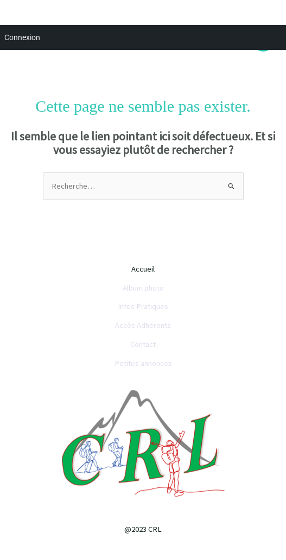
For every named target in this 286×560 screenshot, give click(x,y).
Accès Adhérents (143, 325)
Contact (143, 344)
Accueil (143, 269)
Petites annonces (143, 363)
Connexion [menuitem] (22, 37)
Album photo (143, 288)
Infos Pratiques (143, 306)
